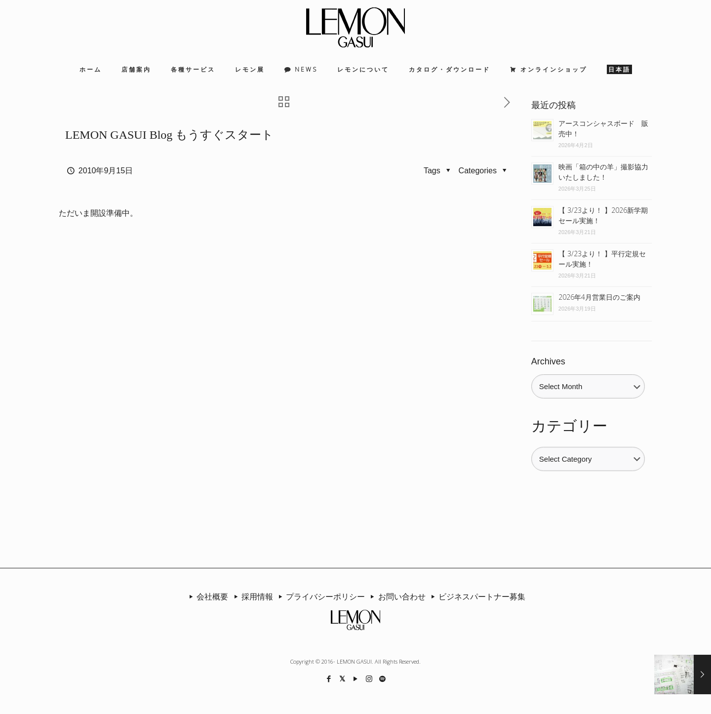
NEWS (306, 69)
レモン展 (250, 69)
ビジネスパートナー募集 (476, 596)
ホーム (90, 69)
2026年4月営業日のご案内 (599, 297)
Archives (548, 361)
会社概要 (207, 596)
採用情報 (251, 596)
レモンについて (363, 69)
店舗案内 (136, 69)
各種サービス (193, 69)
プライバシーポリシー (320, 596)
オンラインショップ (553, 69)
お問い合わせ (396, 596)
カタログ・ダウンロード (449, 69)
